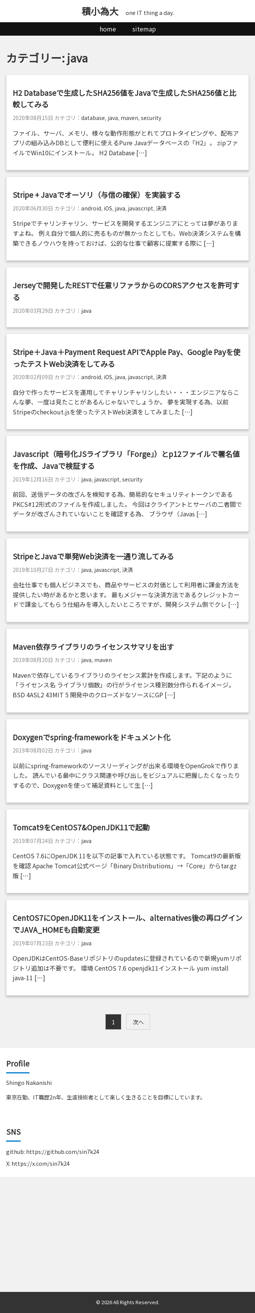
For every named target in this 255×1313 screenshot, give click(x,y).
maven (129, 118)
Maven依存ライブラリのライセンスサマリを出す (93, 646)
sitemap (144, 28)
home (108, 28)
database (93, 118)
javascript (140, 208)
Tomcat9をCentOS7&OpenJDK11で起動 (81, 827)
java (113, 118)
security (151, 118)
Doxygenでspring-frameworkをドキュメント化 (91, 737)
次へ (138, 1022)
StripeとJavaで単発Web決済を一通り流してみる (93, 556)
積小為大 (100, 11)
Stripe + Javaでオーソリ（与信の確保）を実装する (97, 194)
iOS (108, 208)
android (91, 208)
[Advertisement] (127, 1234)
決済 (161, 208)
